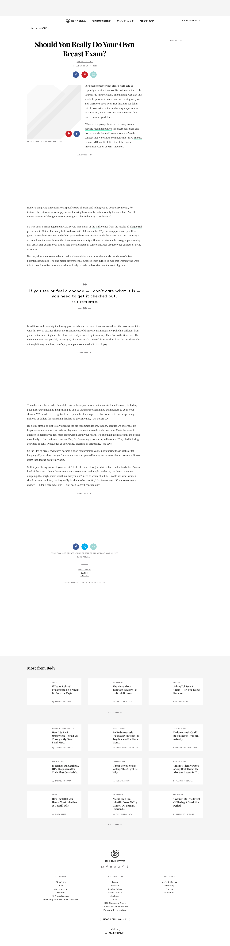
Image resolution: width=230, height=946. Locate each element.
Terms (115, 882)
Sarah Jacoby (85, 62)
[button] (186, 23)
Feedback (61, 893)
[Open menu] (27, 19)
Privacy (115, 885)
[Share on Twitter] (84, 546)
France (169, 889)
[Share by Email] (93, 74)
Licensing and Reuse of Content (60, 900)
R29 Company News (115, 903)
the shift (96, 226)
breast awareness (46, 212)
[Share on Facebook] (76, 74)
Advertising (60, 889)
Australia (169, 893)
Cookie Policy (115, 889)
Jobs (60, 885)
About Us (61, 882)
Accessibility (115, 893)
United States (169, 882)
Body (79, 557)
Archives (115, 896)
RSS (115, 900)
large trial (136, 226)
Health (88, 557)
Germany (169, 885)
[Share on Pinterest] (84, 74)
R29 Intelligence (60, 896)
